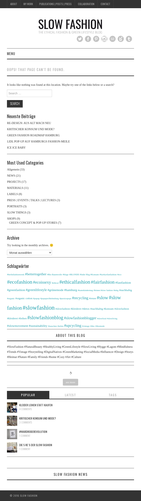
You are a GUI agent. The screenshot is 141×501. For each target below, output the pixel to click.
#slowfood (101, 318)
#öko (92, 326)
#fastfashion (123, 282)
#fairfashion (103, 282)
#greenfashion (16, 290)
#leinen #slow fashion (103, 290)
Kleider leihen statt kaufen (35, 405)
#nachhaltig (125, 290)
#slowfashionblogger (80, 318)
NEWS (11, 175)
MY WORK (28, 4)
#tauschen (52, 326)
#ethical (55, 283)
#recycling (80, 298)
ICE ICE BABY (16, 147)
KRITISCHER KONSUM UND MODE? (30, 129)
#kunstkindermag (85, 290)
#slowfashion (39, 307)
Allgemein (13, 169)
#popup (36, 298)
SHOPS (11, 218)
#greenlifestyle (36, 290)
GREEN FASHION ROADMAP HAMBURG (33, 135)
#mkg (116, 290)
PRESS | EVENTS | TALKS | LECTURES (31, 200)
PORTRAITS (14, 206)
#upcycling (72, 325)
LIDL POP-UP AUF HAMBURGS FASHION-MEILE (38, 141)
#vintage (86, 326)
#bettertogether (35, 274)
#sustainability (38, 325)
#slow (102, 297)
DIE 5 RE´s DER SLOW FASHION (35, 445)
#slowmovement (17, 325)
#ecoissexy (42, 282)
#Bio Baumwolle (54, 274)
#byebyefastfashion (108, 274)
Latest (70, 395)
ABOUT (13, 4)
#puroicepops (65, 298)
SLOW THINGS (16, 212)
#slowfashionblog (45, 317)
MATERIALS (15, 188)
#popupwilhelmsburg (49, 298)
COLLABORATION (86, 4)
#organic (11, 298)
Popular (28, 395)
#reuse (92, 298)
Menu (11, 53)
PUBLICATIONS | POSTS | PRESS (55, 4)
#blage (65, 274)
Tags (113, 395)
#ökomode (100, 326)
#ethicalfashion (74, 282)
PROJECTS (14, 181)
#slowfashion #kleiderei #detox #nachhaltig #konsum (84, 308)
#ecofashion (19, 282)
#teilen (60, 326)
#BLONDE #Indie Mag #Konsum (84, 274)
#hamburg (70, 290)
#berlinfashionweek (15, 274)
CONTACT (105, 4)
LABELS (12, 194)
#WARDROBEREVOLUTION (33, 431)
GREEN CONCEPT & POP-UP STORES (33, 222)
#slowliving (112, 318)
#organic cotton (23, 298)
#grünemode (56, 290)
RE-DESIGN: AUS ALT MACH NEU (29, 123)
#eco (119, 274)
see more (70, 382)
